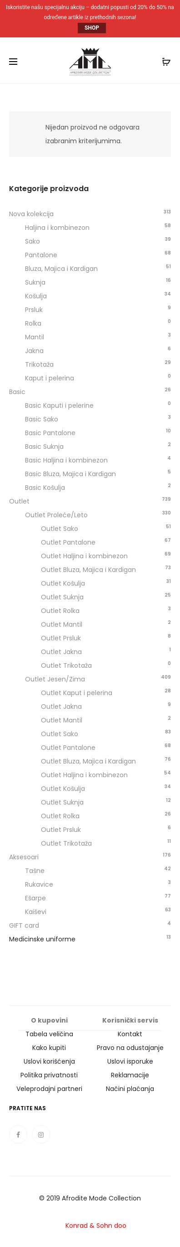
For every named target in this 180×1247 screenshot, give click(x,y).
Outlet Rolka (60, 610)
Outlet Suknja (62, 597)
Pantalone (41, 255)
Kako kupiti (49, 1047)
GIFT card (24, 925)
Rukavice (39, 884)
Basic (17, 391)
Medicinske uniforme (42, 939)
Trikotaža (39, 364)
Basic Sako (41, 419)
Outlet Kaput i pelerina (76, 692)
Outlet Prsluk (61, 638)
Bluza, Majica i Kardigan (61, 268)
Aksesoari (24, 857)
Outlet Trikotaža (66, 665)
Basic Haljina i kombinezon (66, 460)
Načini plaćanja (130, 1088)
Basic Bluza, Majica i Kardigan (70, 473)
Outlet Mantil (61, 624)
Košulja (36, 296)
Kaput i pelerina (49, 378)
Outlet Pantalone (68, 542)
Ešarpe (35, 898)
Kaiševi (35, 911)
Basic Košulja (45, 487)
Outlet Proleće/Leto (56, 515)
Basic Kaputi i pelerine (59, 405)
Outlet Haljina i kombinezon (84, 556)
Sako (32, 241)
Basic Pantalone (50, 432)
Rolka (33, 323)
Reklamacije (130, 1075)
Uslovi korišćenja (49, 1061)
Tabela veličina (49, 1034)
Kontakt (130, 1034)
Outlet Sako (59, 528)
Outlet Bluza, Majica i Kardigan (88, 569)
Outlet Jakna (61, 651)
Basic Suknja (44, 446)
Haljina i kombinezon (57, 227)
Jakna (34, 350)
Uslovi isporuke (130, 1061)
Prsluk (34, 309)
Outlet (19, 501)
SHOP (92, 28)
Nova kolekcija (31, 213)
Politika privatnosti (49, 1075)
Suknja (35, 282)
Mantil (34, 337)
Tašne (35, 870)
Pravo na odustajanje (130, 1047)
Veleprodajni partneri (49, 1088)
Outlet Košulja (63, 583)
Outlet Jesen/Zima (55, 679)
